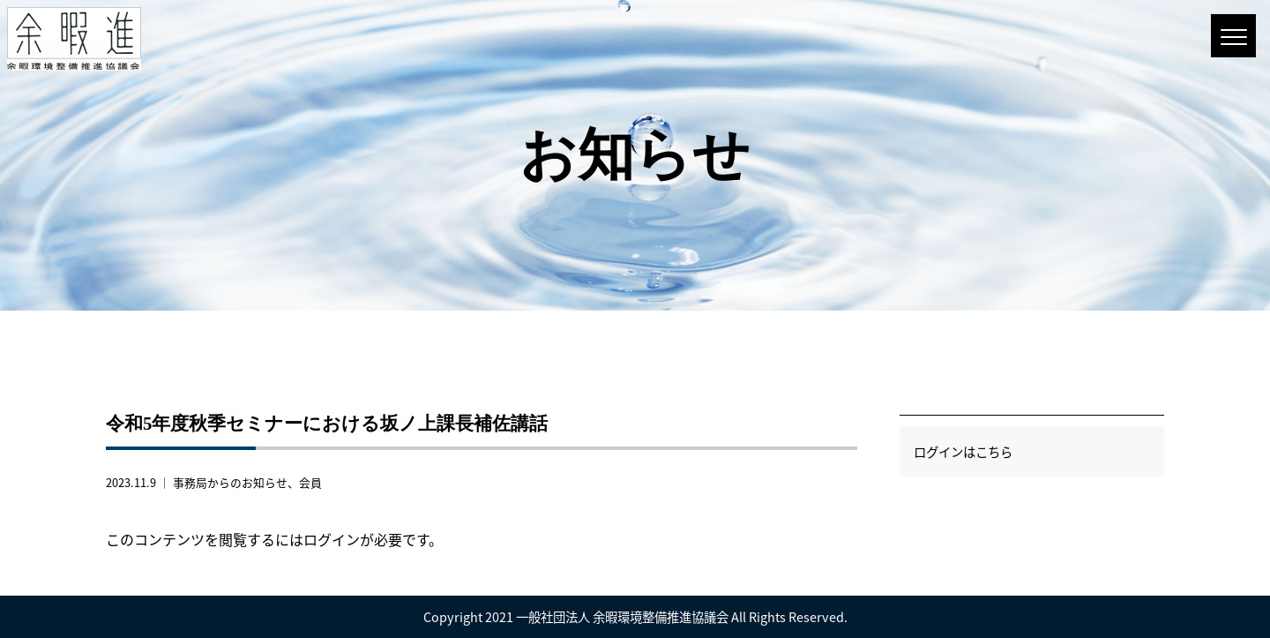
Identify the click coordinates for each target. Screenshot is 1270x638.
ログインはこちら (963, 452)
